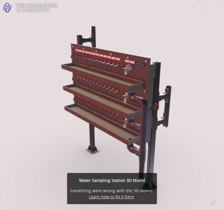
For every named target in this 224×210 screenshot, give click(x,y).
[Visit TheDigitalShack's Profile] (7, 7)
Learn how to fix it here (111, 197)
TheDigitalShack (35, 10)
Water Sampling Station (37, 5)
